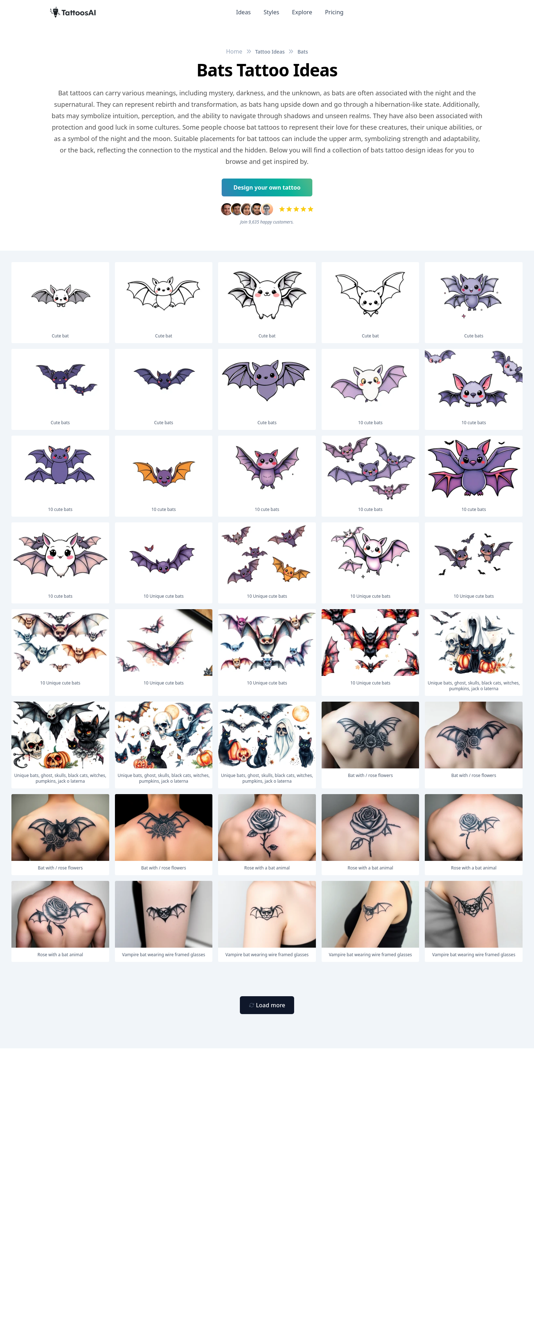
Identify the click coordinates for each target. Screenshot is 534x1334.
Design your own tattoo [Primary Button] (267, 187)
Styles (271, 12)
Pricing (334, 12)
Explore (302, 12)
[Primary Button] (267, 1005)
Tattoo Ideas (270, 51)
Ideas (243, 12)
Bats (302, 51)
